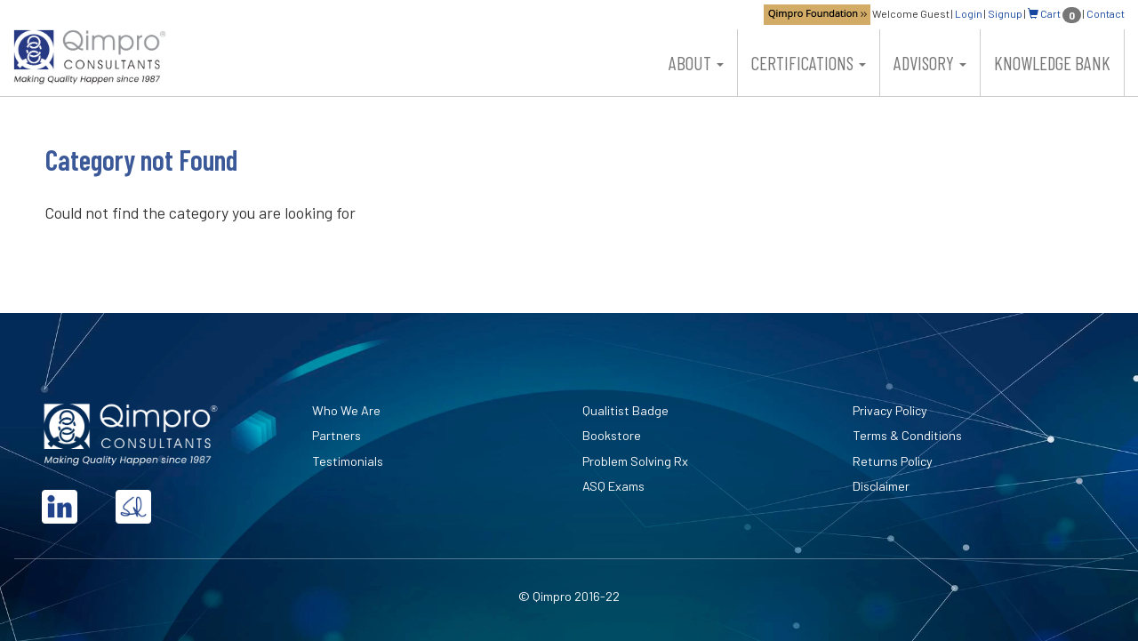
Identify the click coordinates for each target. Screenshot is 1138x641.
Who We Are (346, 410)
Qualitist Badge (625, 410)
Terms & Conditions (907, 435)
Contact (1105, 13)
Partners (336, 435)
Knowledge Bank (1052, 63)
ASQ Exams (613, 485)
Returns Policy (893, 461)
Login (968, 13)
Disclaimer (881, 485)
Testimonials (347, 461)
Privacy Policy (890, 410)
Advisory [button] (930, 63)
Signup (1005, 13)
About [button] (696, 63)
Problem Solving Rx (635, 461)
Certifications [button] (808, 63)
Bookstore (611, 435)
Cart (1054, 13)
